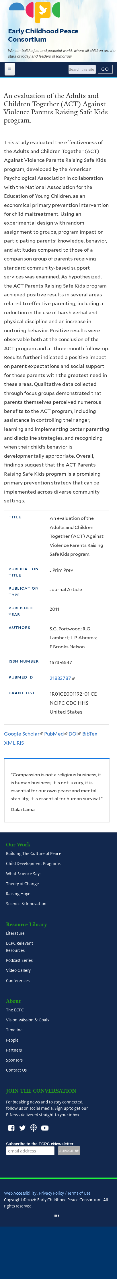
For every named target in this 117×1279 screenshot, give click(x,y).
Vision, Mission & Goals (27, 1020)
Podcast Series (19, 961)
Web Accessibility (20, 1193)
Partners (14, 1050)
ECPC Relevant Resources (19, 946)
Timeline (14, 1030)
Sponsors (14, 1060)
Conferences (18, 980)
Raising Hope (18, 894)
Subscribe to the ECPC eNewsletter (39, 1144)
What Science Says (23, 874)
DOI (75, 734)
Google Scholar (23, 734)
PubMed (55, 734)
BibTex (89, 734)
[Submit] (105, 69)
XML (9, 743)
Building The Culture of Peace (33, 854)
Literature (15, 933)
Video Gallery (18, 970)
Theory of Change (22, 884)
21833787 (62, 678)
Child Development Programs (33, 864)
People (12, 1040)
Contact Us (16, 1070)
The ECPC (15, 1010)
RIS (20, 743)
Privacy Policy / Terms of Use (65, 1193)
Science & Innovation (26, 904)
